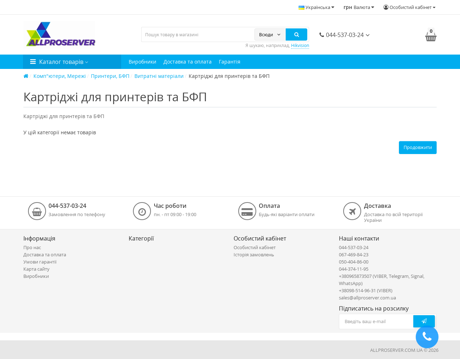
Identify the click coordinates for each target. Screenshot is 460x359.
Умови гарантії (39, 261)
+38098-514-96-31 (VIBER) (365, 290)
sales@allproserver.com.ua (367, 297)
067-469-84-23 (353, 254)
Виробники (142, 61)
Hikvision (300, 45)
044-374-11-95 (353, 269)
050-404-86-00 (353, 261)
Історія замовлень (254, 254)
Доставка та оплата (188, 61)
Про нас (32, 247)
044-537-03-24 (341, 35)
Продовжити (418, 147)
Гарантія (229, 61)
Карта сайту (36, 269)
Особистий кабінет (255, 247)
